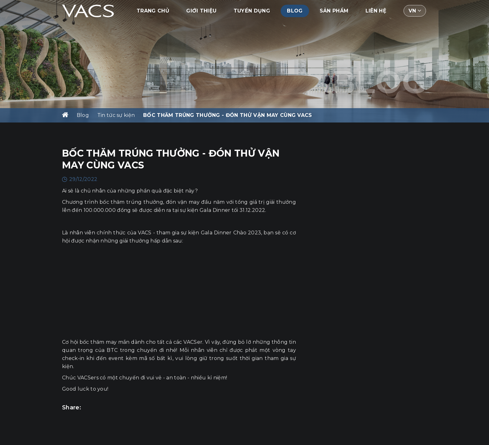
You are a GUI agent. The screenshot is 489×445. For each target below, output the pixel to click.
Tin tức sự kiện (116, 115)
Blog (295, 11)
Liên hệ (376, 11)
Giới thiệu (201, 11)
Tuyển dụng (252, 11)
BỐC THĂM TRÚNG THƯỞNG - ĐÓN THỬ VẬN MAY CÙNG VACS (227, 115)
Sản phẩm (334, 11)
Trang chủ (153, 11)
